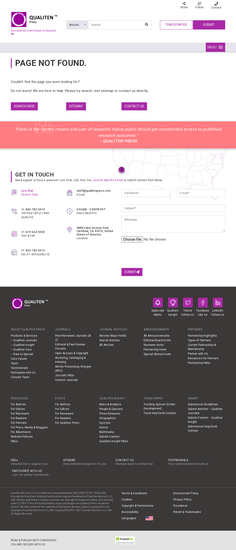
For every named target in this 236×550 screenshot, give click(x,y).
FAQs (14, 441)
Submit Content (109, 436)
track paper (176, 24)
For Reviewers (20, 413)
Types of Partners (199, 340)
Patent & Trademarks (187, 512)
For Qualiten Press (67, 422)
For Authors (18, 404)
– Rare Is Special (22, 354)
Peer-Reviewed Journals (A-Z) (73, 337)
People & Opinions (111, 409)
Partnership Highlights (202, 335)
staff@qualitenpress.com (94, 190)
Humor (103, 427)
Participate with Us (23, 372)
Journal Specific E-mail (108, 180)
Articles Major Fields (112, 335)
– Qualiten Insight (23, 345)
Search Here (24, 106)
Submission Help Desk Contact (202, 428)
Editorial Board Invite (157, 340)
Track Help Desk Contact (160, 413)
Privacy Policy (182, 499)
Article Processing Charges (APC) (73, 368)
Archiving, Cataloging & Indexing (70, 360)
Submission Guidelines (203, 404)
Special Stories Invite (157, 354)
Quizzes (104, 422)
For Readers (19, 418)
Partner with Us (198, 353)
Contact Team (20, 377)
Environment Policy (186, 493)
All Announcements (157, 335)
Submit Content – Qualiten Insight (205, 420)
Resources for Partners (203, 358)
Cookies (126, 499)
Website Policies (22, 436)
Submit (209, 24)
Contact (216, 5)
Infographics (107, 418)
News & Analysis (110, 404)
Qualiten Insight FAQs (113, 441)
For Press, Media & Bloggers (29, 427)
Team (14, 363)
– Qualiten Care (21, 349)
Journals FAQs (64, 375)
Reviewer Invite (154, 345)
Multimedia (106, 432)
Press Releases (109, 413)
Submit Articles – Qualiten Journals (205, 411)
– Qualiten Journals (24, 340)
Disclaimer (180, 505)
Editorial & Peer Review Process (70, 346)
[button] (212, 47)
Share (184, 5)
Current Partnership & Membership (202, 347)
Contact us (134, 106)
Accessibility (130, 512)
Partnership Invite (155, 349)
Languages (128, 518)
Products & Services (24, 335)
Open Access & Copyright (71, 353)
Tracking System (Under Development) (159, 406)
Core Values (19, 358)
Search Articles (109, 340)
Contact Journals (66, 380)
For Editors (18, 409)
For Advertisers (21, 432)
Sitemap (76, 106)
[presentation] (156, 255)
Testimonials (19, 368)
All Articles (106, 345)
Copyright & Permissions (137, 505)
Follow (199, 5)
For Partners (19, 422)
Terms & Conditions (134, 493)
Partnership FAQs (199, 363)
